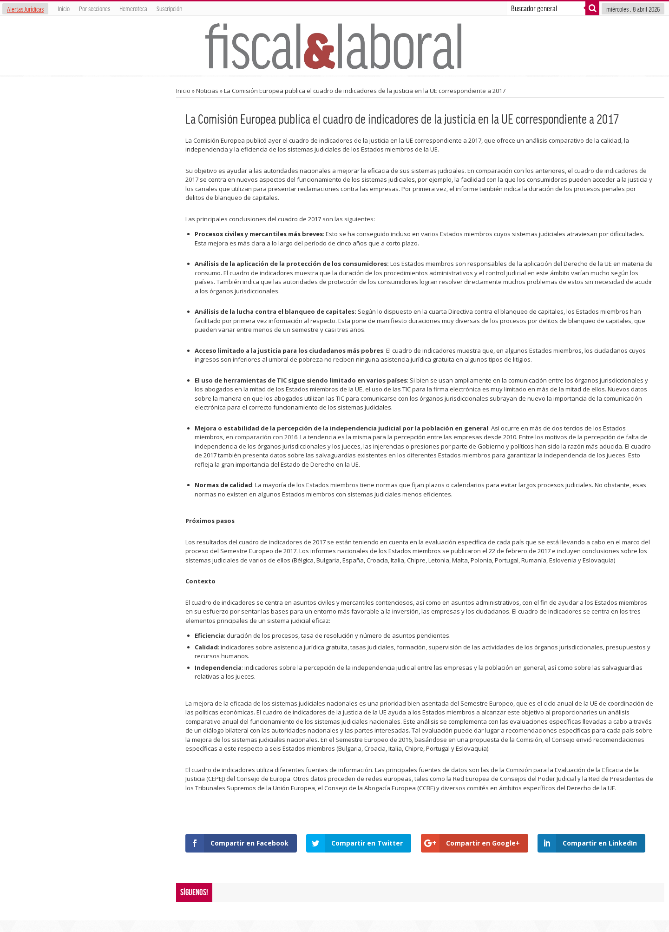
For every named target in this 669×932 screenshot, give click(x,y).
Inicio (64, 8)
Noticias (207, 90)
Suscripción (169, 8)
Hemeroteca (133, 8)
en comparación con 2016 (261, 437)
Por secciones (94, 8)
